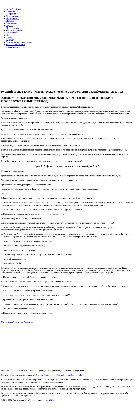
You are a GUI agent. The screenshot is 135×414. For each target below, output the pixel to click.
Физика (9, 35)
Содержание (18, 322)
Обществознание (13, 28)
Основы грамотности (15, 44)
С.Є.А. (52, 400)
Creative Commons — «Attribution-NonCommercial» (59, 375)
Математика (11, 23)
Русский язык (12, 33)
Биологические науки (16, 47)
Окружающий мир (14, 30)
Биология (10, 11)
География (11, 14)
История (10, 21)
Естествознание (13, 16)
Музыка (9, 25)
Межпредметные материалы (19, 42)
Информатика (12, 18)
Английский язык (14, 9)
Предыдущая (7, 322)
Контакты (10, 40)
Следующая (29, 322)
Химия (9, 37)
